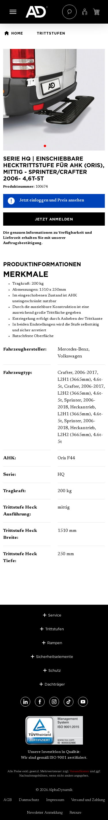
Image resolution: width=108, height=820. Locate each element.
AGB (7, 800)
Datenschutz (29, 800)
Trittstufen (54, 628)
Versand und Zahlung (88, 800)
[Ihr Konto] (84, 12)
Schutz (54, 670)
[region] (54, 100)
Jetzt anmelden (54, 219)
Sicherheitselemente (54, 656)
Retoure (75, 813)
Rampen (54, 642)
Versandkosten (79, 771)
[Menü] (13, 12)
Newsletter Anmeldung (44, 813)
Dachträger (55, 684)
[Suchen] (69, 12)
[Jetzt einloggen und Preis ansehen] (96, 12)
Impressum (55, 800)
